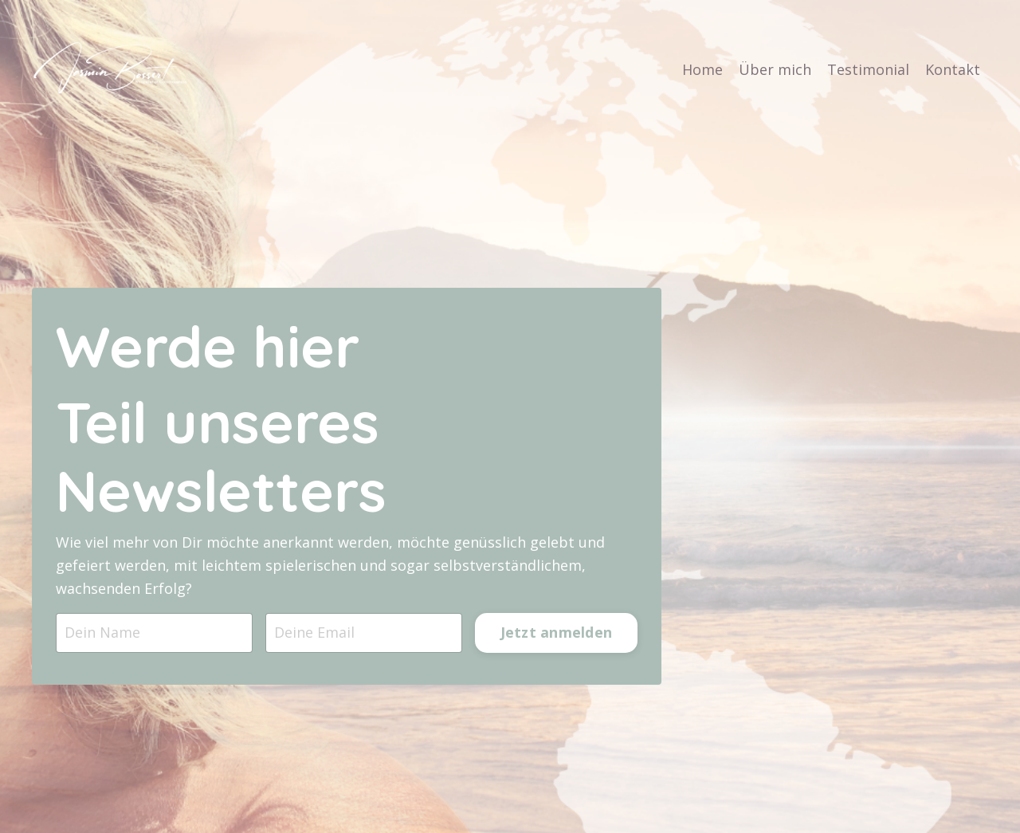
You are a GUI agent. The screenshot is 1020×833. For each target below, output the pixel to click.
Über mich (775, 69)
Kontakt (952, 69)
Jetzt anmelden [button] (556, 633)
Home (702, 69)
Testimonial (868, 69)
